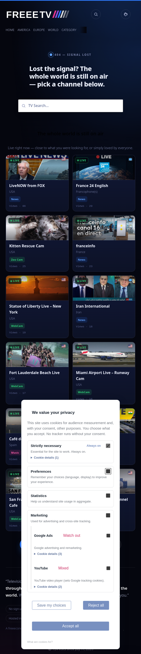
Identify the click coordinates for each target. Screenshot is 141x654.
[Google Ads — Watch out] (108, 535)
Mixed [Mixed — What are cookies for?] (63, 568)
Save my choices (51, 605)
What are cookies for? (40, 641)
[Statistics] (108, 495)
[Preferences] (108, 471)
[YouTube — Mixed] (108, 568)
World (53, 30)
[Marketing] (108, 515)
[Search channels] (96, 14)
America (24, 30)
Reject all (96, 605)
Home (10, 30)
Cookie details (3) (49, 554)
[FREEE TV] (41, 14)
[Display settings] (126, 14)
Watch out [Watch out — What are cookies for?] (71, 535)
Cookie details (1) (46, 457)
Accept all (70, 626)
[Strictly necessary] (108, 446)
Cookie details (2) (49, 586)
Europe (39, 30)
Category (69, 30)
